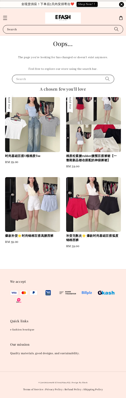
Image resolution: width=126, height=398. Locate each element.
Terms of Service (33, 389)
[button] (5, 17)
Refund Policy (73, 389)
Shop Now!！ (87, 4)
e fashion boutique (22, 329)
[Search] (116, 29)
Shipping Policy (93, 389)
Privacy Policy (54, 389)
